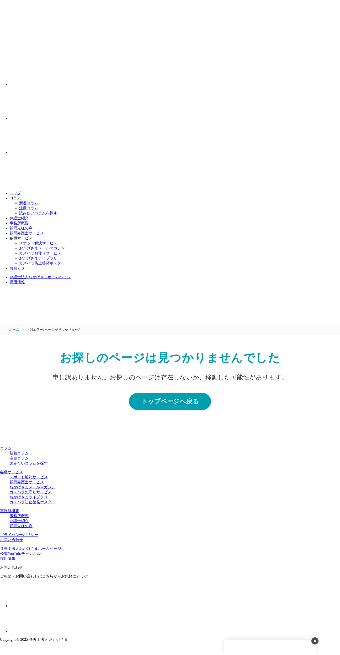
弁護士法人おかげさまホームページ (40, 277)
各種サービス (11, 472)
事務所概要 (19, 223)
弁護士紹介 (19, 218)
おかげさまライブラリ (38, 258)
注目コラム (28, 208)
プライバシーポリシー (19, 535)
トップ (15, 193)
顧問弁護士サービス (27, 233)
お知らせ (17, 268)
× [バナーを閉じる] (315, 642)
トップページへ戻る (170, 401)
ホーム (14, 329)
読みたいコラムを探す (38, 213)
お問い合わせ (11, 540)
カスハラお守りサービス (40, 253)
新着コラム (28, 203)
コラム (5, 448)
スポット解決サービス (38, 243)
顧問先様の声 (21, 228)
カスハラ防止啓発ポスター (42, 263)
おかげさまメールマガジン (42, 248)
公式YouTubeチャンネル (20, 554)
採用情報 (17, 282)
